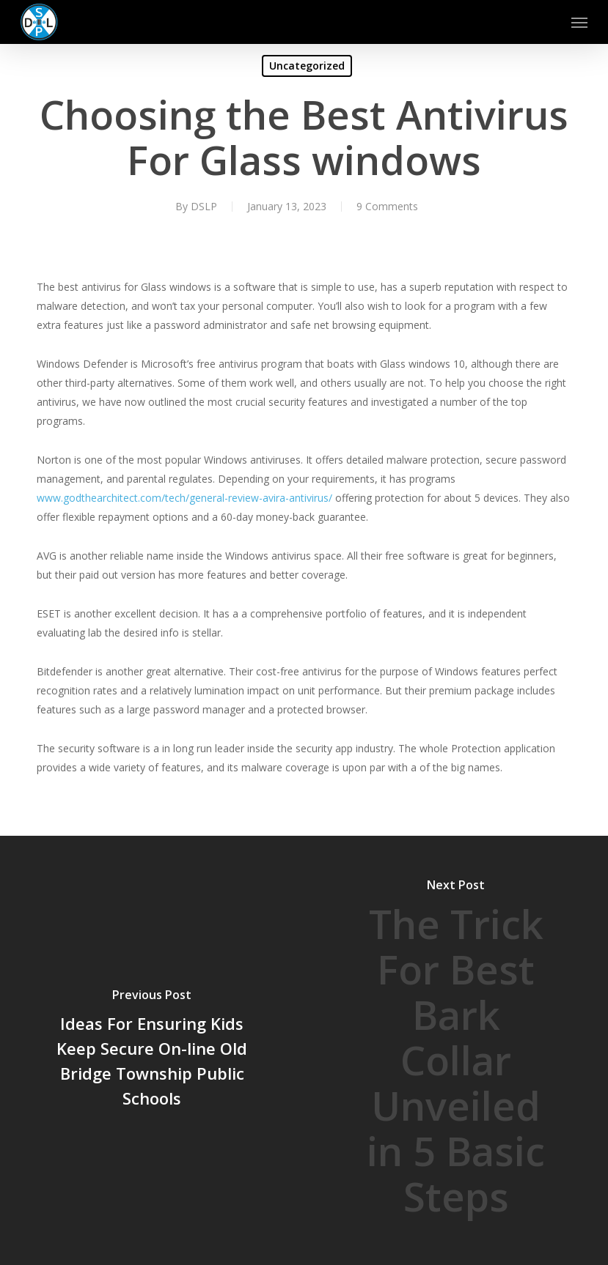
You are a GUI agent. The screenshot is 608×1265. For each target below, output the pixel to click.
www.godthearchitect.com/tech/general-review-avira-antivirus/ (184, 498)
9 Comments (387, 206)
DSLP (204, 206)
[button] (579, 22)
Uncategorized (307, 66)
